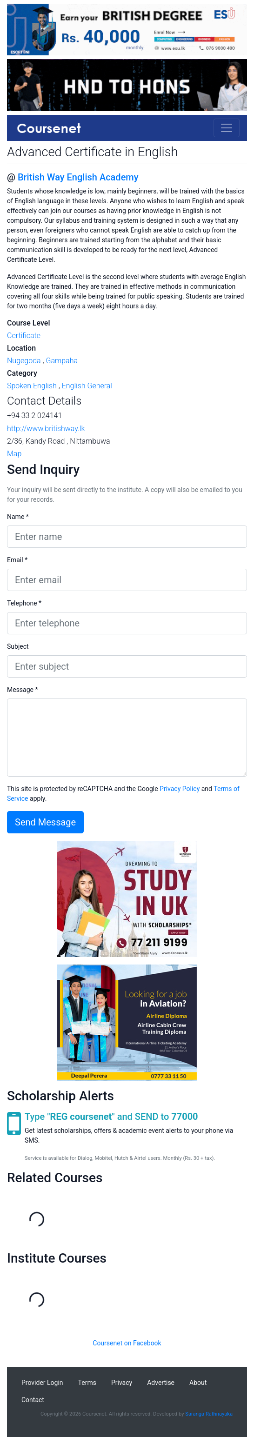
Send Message (45, 822)
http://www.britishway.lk (46, 428)
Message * (22, 689)
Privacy (121, 1382)
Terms (87, 1382)
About (198, 1382)
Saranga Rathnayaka (209, 1414)
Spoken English (32, 385)
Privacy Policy (180, 788)
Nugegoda (24, 360)
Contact (32, 1400)
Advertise (160, 1382)
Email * (17, 560)
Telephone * (24, 603)
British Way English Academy (78, 177)
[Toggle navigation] (227, 128)
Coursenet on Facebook (127, 1343)
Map (14, 453)
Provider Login (42, 1382)
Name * (18, 516)
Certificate (23, 335)
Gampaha (62, 360)
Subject (18, 646)
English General (87, 385)
